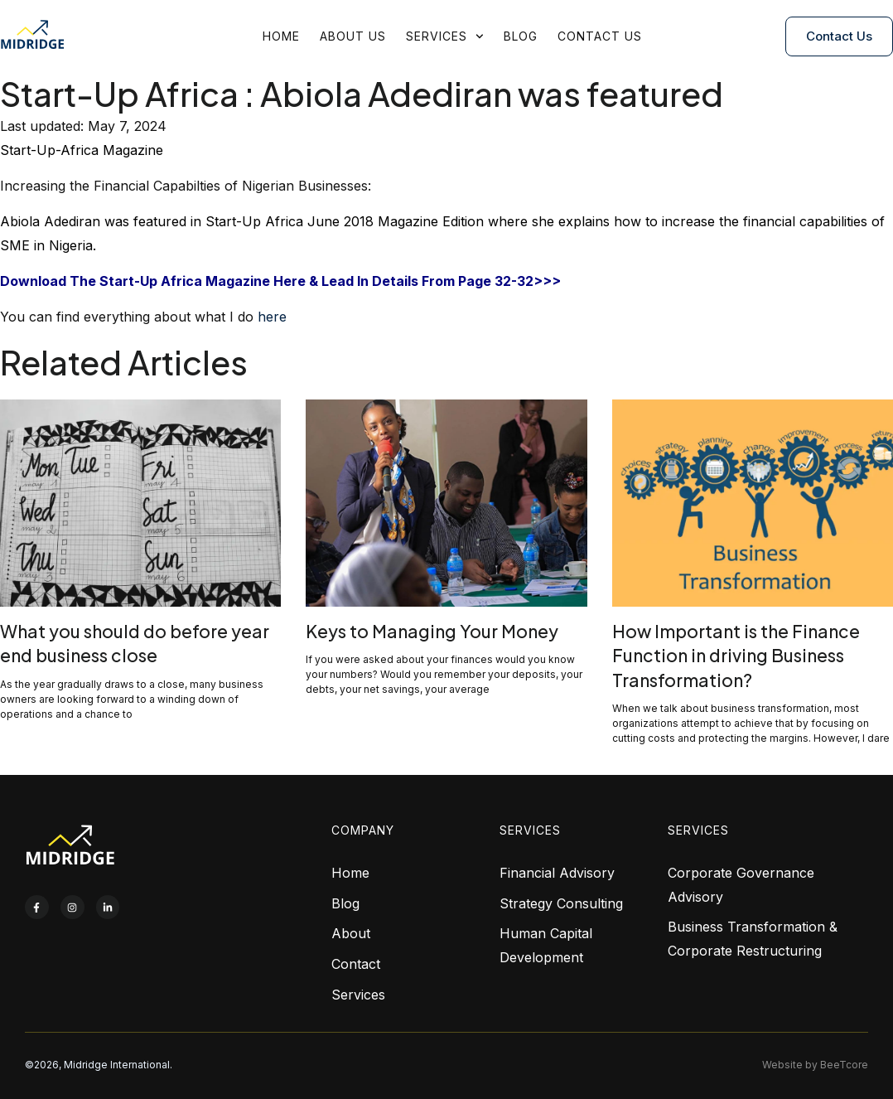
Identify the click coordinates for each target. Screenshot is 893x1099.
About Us (353, 36)
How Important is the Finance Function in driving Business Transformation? (736, 655)
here (272, 316)
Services (445, 36)
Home (281, 36)
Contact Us (600, 36)
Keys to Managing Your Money (432, 631)
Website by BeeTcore (815, 1064)
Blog (521, 36)
